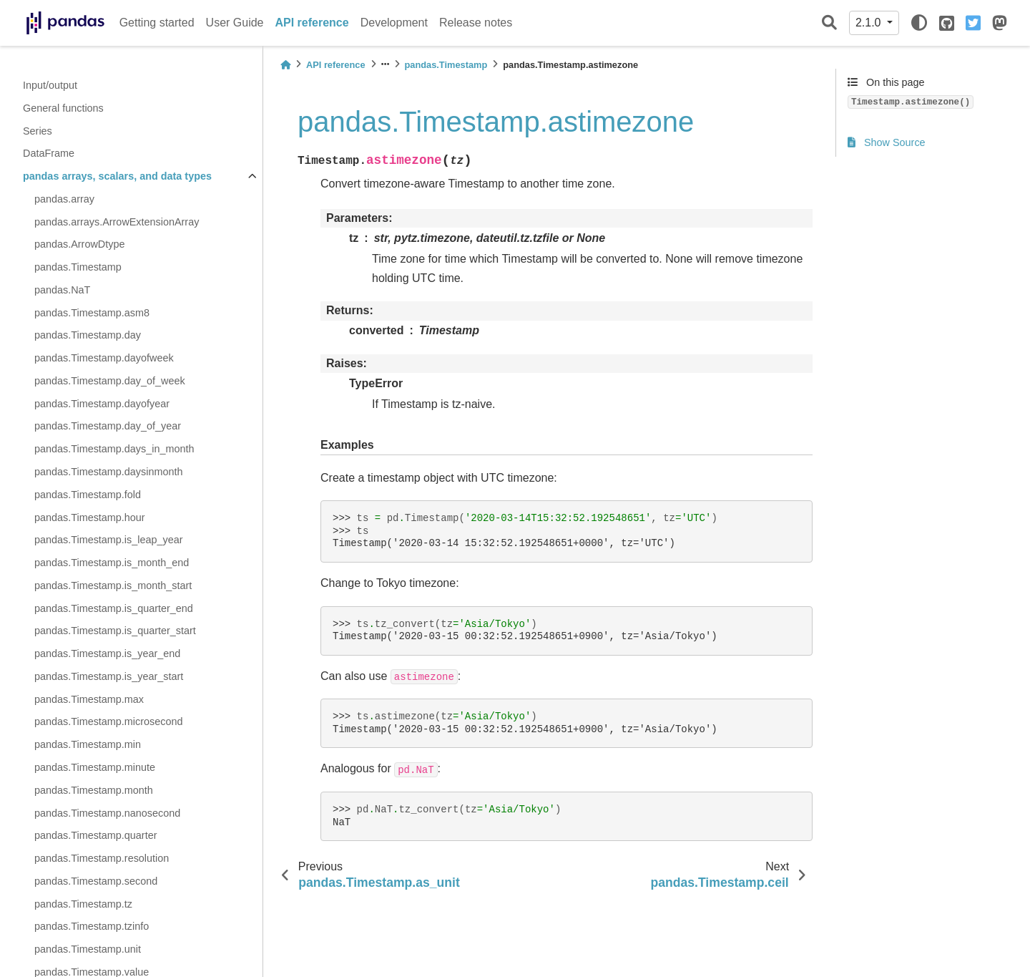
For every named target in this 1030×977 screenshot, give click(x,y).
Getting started (157, 22)
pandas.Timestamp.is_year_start (108, 676)
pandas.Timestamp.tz (83, 904)
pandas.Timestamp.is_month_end (111, 562)
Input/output (50, 85)
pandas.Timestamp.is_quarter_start (115, 630)
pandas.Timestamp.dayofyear (102, 403)
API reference (312, 22)
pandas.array (64, 199)
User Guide (235, 22)
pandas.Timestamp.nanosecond (107, 813)
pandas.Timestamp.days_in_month (114, 449)
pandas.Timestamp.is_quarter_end (113, 608)
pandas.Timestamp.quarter (95, 835)
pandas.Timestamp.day (87, 335)
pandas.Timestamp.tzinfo (91, 926)
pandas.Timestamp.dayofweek (104, 358)
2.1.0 (869, 22)
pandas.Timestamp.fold (87, 494)
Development (394, 22)
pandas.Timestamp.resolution (101, 858)
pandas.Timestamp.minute (94, 767)
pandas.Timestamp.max (89, 699)
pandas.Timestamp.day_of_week (109, 381)
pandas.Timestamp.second (95, 881)
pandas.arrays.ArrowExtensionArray (116, 222)
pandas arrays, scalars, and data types (117, 176)
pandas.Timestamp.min (87, 744)
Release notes (475, 22)
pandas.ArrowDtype (79, 244)
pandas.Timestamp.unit (87, 949)
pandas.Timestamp (78, 267)
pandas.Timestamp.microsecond (108, 721)
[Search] (829, 23)
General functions (63, 108)
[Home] (285, 64)
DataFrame (48, 153)
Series (37, 131)
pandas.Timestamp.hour (89, 517)
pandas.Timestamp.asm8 (91, 313)
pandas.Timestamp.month (93, 790)
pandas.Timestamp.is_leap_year (108, 539)
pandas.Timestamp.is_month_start (113, 585)
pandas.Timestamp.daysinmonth (108, 471)
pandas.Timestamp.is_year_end (107, 653)
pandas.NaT (62, 290)
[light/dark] (919, 23)
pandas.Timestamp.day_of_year (107, 426)
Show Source (887, 142)
